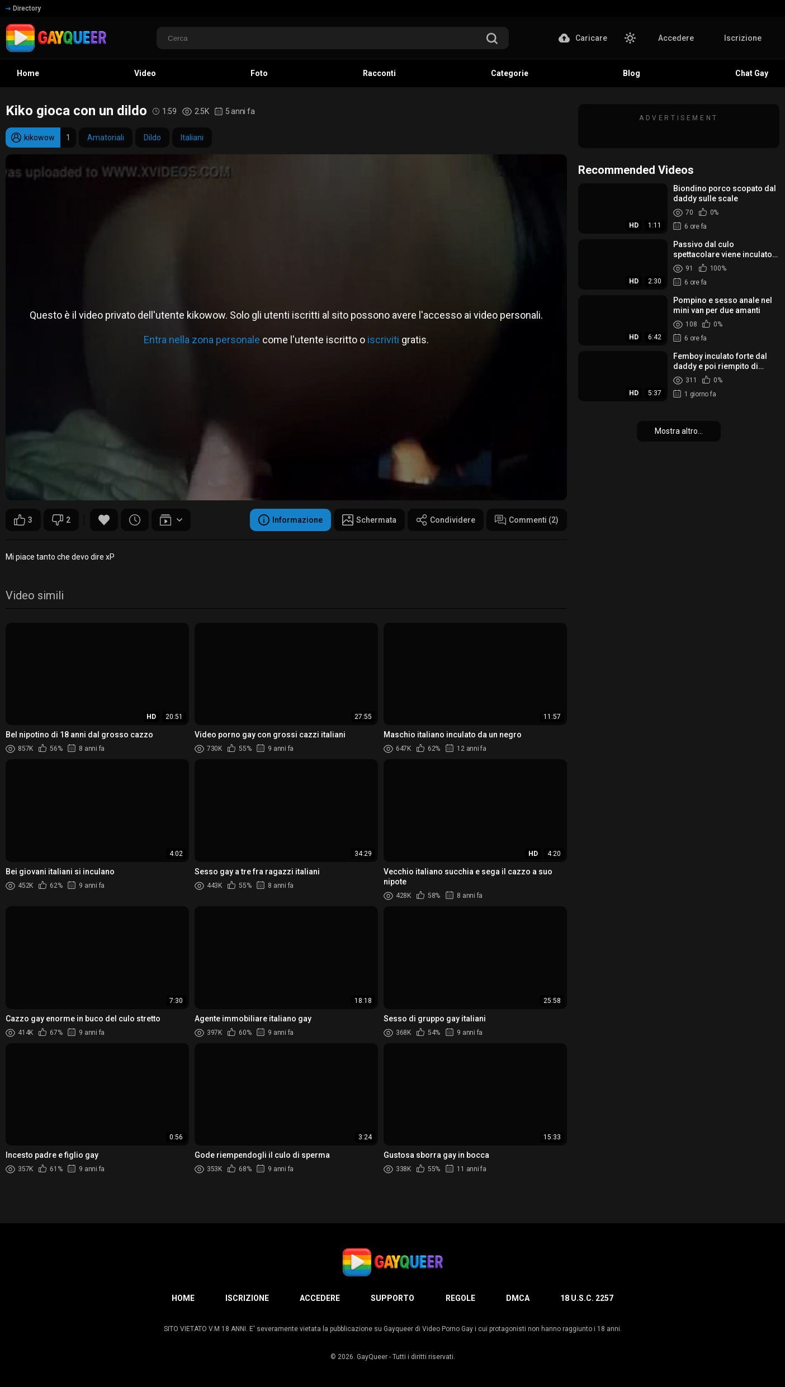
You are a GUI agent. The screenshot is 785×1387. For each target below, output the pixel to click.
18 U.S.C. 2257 (586, 1298)
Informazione (290, 520)
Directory (23, 8)
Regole (460, 1298)
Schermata (369, 520)
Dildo (152, 137)
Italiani (192, 137)
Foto (259, 73)
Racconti (379, 73)
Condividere (445, 520)
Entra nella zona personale (202, 339)
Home (28, 73)
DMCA (517, 1298)
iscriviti (383, 339)
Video (145, 73)
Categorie (509, 73)
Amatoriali (105, 137)
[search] (492, 39)
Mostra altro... (679, 431)
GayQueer (372, 1357)
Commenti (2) (527, 520)
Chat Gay (751, 73)
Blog (631, 73)
